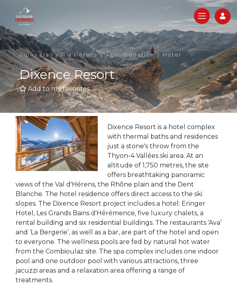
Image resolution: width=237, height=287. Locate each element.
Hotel (172, 55)
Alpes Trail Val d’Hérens (58, 55)
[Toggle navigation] (202, 16)
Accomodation (130, 55)
